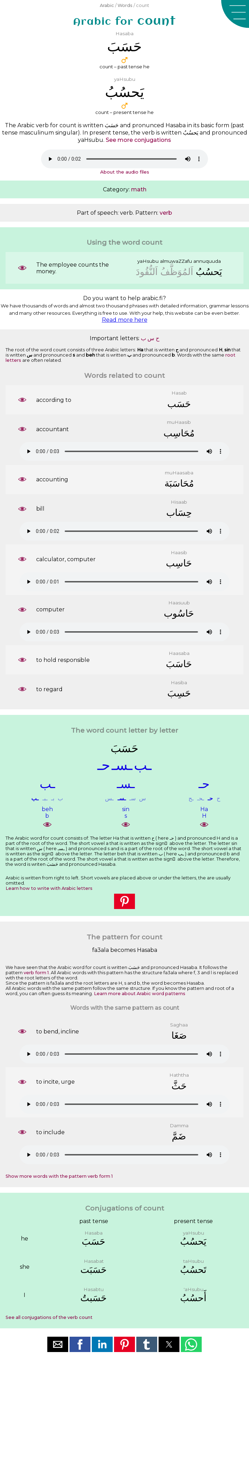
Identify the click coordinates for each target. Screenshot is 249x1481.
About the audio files (124, 172)
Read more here (124, 319)
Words (125, 5)
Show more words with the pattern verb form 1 (59, 1176)
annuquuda (207, 261)
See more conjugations (138, 140)
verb (166, 212)
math (138, 189)
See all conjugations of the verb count (49, 1317)
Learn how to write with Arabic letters (49, 888)
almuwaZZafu (176, 261)
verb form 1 (36, 972)
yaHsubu (148, 261)
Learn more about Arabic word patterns (139, 993)
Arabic (107, 5)
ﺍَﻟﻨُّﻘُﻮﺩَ (147, 271)
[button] (235, 14)
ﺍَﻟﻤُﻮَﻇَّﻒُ (176, 271)
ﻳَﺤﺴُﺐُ (209, 271)
